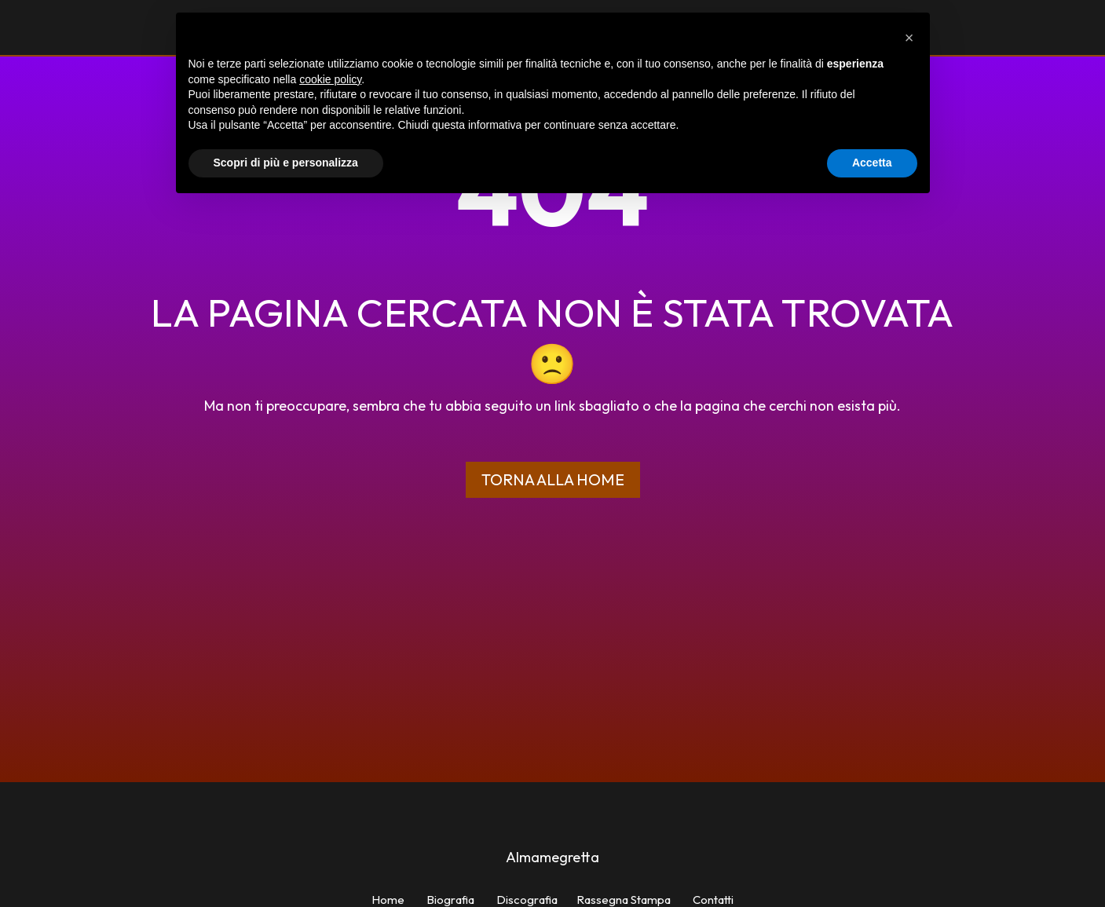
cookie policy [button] (330, 79)
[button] (909, 37)
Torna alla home (552, 479)
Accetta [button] (872, 162)
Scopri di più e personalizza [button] (286, 162)
